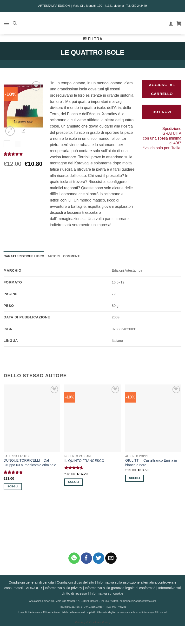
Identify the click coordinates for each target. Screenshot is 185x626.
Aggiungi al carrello (162, 89)
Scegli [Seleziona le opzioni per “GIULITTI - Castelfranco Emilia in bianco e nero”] (134, 478)
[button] (6, 23)
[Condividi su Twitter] (98, 558)
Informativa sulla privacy (63, 588)
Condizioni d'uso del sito (75, 582)
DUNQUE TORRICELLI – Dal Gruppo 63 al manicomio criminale (30, 462)
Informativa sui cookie (106, 593)
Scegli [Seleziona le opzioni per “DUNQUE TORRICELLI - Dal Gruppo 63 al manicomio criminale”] (12, 486)
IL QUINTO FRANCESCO (84, 461)
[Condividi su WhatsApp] (74, 558)
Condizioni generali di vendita (31, 582)
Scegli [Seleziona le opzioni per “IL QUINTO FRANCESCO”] (73, 481)
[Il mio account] (170, 23)
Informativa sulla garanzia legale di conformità (120, 588)
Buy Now (161, 112)
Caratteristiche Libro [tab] (24, 256)
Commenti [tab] (71, 256)
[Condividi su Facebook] (86, 558)
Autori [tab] (54, 256)
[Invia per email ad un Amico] (111, 558)
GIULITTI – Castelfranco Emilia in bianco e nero (151, 462)
